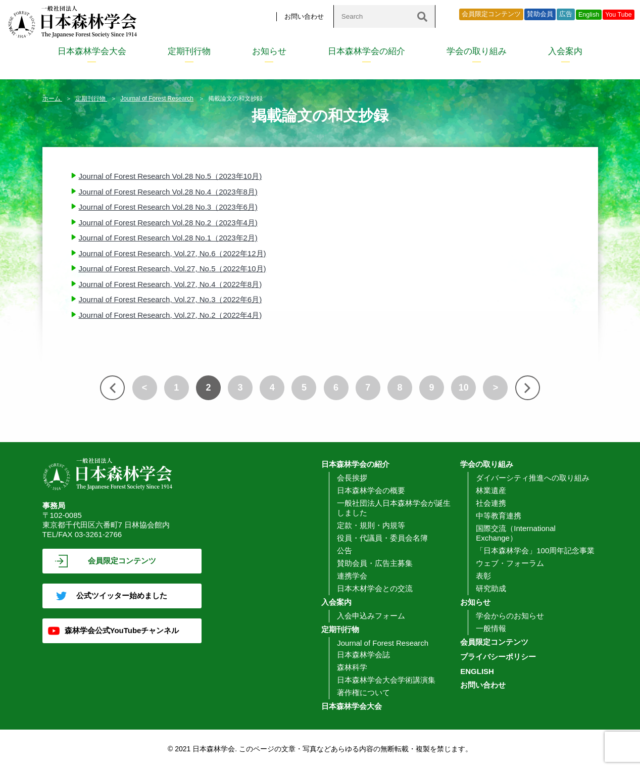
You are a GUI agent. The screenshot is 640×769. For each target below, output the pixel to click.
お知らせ (269, 51)
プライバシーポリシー (498, 656)
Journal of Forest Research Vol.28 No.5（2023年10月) (170, 176)
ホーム (52, 98)
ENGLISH (477, 671)
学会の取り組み (477, 51)
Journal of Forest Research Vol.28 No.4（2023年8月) (168, 191)
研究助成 (491, 588)
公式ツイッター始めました (121, 595)
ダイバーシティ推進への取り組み (532, 477)
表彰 (483, 575)
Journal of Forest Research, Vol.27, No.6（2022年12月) (172, 253)
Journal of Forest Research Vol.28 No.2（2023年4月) (168, 222)
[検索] (422, 16)
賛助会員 (540, 14)
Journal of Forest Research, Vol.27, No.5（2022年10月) (172, 268)
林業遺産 (491, 490)
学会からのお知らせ (510, 615)
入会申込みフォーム (371, 615)
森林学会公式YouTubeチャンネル (122, 630)
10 (464, 387)
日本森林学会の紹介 (366, 51)
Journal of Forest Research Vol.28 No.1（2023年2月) (168, 237)
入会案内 (565, 51)
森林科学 (352, 667)
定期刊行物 (189, 51)
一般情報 (491, 628)
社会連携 (491, 503)
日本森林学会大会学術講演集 (386, 680)
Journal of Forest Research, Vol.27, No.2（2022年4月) (170, 315)
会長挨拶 (352, 477)
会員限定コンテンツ (491, 14)
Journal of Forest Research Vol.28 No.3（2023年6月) (168, 207)
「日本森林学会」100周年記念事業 (535, 550)
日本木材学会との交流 (375, 588)
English (588, 14)
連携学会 (352, 575)
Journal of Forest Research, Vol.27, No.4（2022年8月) (170, 284)
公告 (344, 550)
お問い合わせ (304, 16)
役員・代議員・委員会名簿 (382, 538)
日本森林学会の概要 (371, 490)
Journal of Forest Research (156, 98)
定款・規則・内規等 (371, 525)
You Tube (618, 14)
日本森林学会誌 (363, 654)
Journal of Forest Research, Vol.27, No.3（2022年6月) (170, 299)
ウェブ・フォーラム (510, 563)
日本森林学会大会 (92, 51)
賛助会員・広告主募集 (375, 563)
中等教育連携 (498, 515)
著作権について (363, 692)
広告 (565, 14)
